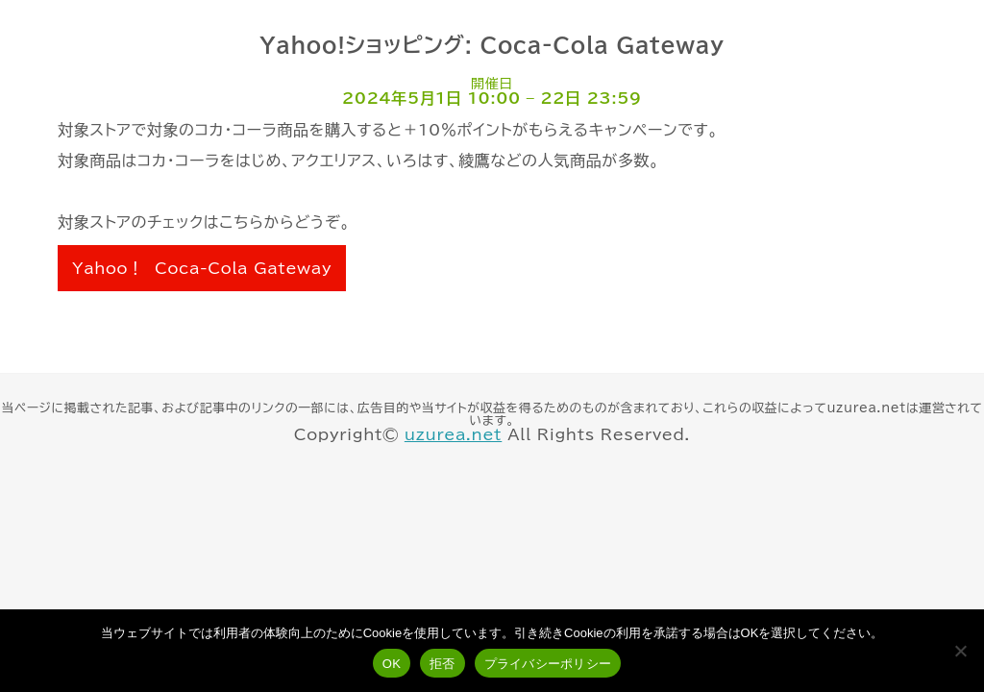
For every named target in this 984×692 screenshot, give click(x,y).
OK (391, 663)
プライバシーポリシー (548, 663)
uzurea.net (453, 434)
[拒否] (960, 650)
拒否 (442, 663)
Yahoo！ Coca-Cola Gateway (202, 268)
